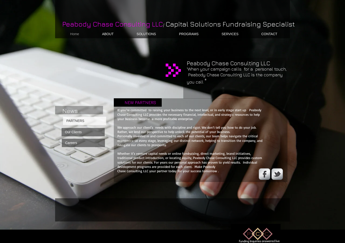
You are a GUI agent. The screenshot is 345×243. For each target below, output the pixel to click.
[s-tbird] (277, 174)
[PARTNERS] (84, 121)
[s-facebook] (264, 174)
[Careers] (83, 143)
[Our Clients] (83, 132)
